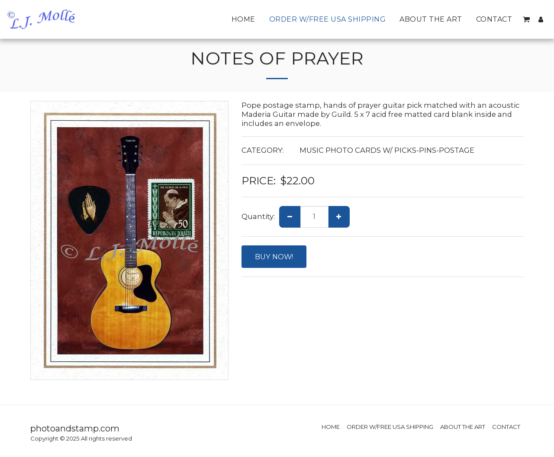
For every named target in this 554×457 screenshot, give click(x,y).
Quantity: (258, 216)
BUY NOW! (274, 256)
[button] (526, 19)
